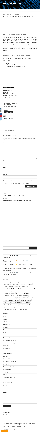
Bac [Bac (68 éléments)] (30, 284)
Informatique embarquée (8, 340)
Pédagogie (5, 358)
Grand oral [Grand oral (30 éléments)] (21, 291)
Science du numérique (12, 3)
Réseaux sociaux (7, 369)
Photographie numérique (8, 361)
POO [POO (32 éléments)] (24, 297)
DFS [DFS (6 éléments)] (20, 288)
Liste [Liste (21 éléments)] (28, 293)
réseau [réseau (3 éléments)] (28, 302)
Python (5, 364)
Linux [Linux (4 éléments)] (23, 293)
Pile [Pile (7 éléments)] (18, 297)
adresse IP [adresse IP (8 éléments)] (16, 282)
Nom (4, 160)
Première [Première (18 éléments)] (30, 297)
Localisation (6, 348)
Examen (5, 335)
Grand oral (5, 337)
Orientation (5, 356)
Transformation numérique (9, 380)
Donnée (5, 329)
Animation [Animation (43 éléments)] (28, 282)
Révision (5, 372)
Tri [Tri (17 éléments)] (20, 309)
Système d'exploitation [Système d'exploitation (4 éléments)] (9, 307)
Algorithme (5, 319)
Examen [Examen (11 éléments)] (6, 291)
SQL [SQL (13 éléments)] (29, 304)
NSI (4, 351)
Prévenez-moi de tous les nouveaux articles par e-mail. (17, 183)
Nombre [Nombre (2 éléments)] (25, 295)
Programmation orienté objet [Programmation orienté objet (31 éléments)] (11, 300)
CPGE (4, 327)
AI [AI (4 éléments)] (22, 282)
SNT (4, 374)
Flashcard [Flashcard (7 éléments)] (13, 291)
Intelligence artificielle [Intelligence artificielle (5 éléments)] (9, 293)
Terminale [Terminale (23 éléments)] (20, 307)
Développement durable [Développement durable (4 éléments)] (29, 288)
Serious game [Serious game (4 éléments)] (14, 304)
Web (4, 385)
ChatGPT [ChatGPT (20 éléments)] (17, 286)
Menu (20, 10)
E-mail (5, 167)
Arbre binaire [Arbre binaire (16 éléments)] (8, 284)
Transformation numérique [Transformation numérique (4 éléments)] (10, 309)
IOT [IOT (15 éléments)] (18, 293)
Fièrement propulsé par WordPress (9, 429)
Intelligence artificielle (8, 343)
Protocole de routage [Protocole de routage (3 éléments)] (25, 300)
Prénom (5, 392)
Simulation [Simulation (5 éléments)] (22, 304)
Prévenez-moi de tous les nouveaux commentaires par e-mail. (18, 180)
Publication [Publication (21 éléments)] (7, 302)
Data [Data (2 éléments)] (15, 288)
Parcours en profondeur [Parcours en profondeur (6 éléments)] (10, 297)
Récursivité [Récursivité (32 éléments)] (20, 302)
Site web (5, 174)
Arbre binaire (6, 324)
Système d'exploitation (8, 377)
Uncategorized (6, 382)
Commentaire (6, 142)
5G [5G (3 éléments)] (5, 282)
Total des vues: (7, 412)
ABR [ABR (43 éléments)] (10, 282)
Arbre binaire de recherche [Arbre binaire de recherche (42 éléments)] (20, 284)
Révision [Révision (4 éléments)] (6, 304)
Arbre (4, 321)
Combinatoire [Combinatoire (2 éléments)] (25, 286)
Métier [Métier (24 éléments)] (19, 295)
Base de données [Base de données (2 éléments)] (8, 286)
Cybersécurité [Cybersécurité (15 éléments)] (8, 288)
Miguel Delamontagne (14, 14)
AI (3, 316)
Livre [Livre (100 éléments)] (6, 295)
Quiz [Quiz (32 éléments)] (14, 302)
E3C (4, 332)
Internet (5, 345)
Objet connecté (6, 353)
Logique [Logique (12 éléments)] (12, 295)
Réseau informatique (9, 130)
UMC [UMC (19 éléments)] (25, 309)
